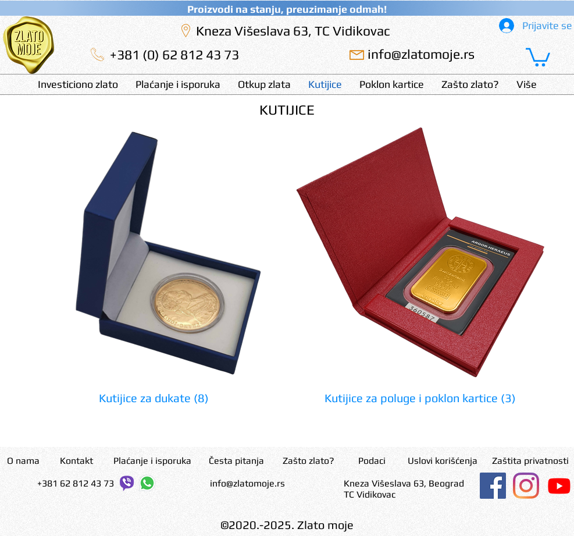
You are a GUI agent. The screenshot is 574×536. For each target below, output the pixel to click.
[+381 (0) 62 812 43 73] (175, 54)
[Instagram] (526, 486)
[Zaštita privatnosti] (530, 461)
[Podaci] (372, 461)
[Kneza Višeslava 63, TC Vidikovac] (293, 30)
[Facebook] (493, 486)
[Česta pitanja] (236, 461)
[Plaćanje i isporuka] (152, 461)
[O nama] (23, 461)
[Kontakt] (77, 461)
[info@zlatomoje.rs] (421, 54)
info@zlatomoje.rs (247, 483)
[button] (538, 56)
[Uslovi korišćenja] (442, 461)
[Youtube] (559, 486)
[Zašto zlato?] (308, 461)
